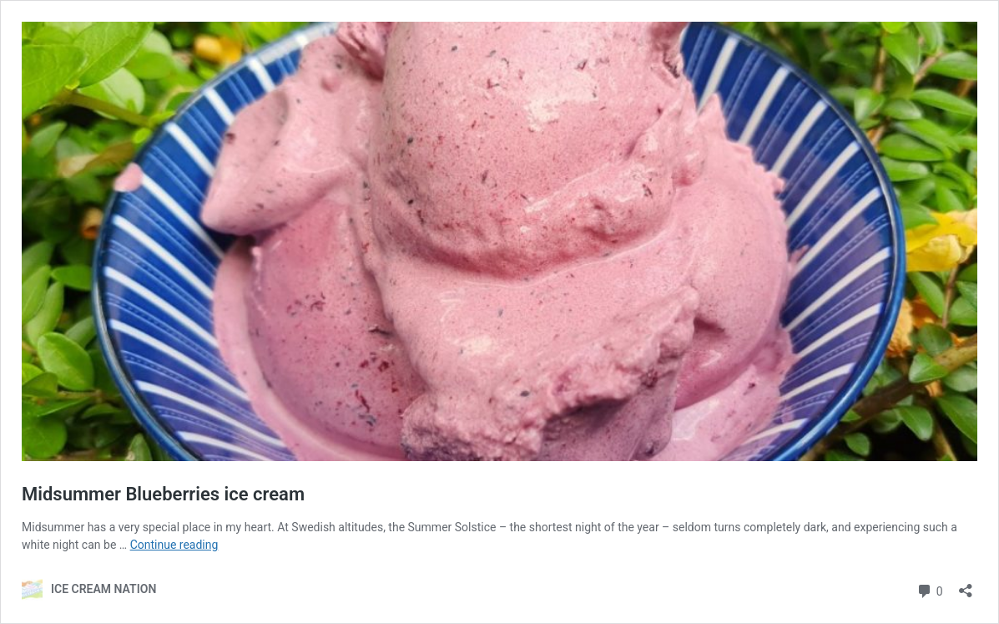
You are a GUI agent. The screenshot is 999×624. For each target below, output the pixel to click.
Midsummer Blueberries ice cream (163, 494)
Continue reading (174, 544)
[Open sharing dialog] (965, 585)
